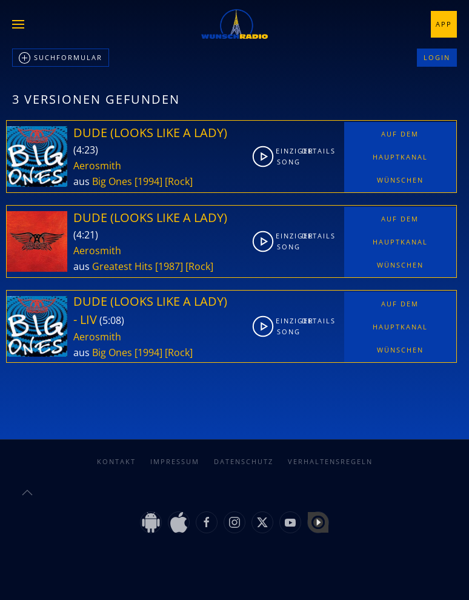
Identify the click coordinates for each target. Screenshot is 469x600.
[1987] (169, 266)
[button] (18, 24)
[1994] (148, 181)
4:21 (85, 234)
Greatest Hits (122, 266)
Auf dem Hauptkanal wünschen (400, 156)
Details (312, 150)
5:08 (111, 320)
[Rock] (179, 181)
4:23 (85, 150)
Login (437, 57)
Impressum (174, 461)
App (444, 24)
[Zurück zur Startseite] (234, 24)
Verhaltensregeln (330, 461)
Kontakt (116, 461)
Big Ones (112, 181)
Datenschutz (243, 461)
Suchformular (60, 58)
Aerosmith (97, 165)
